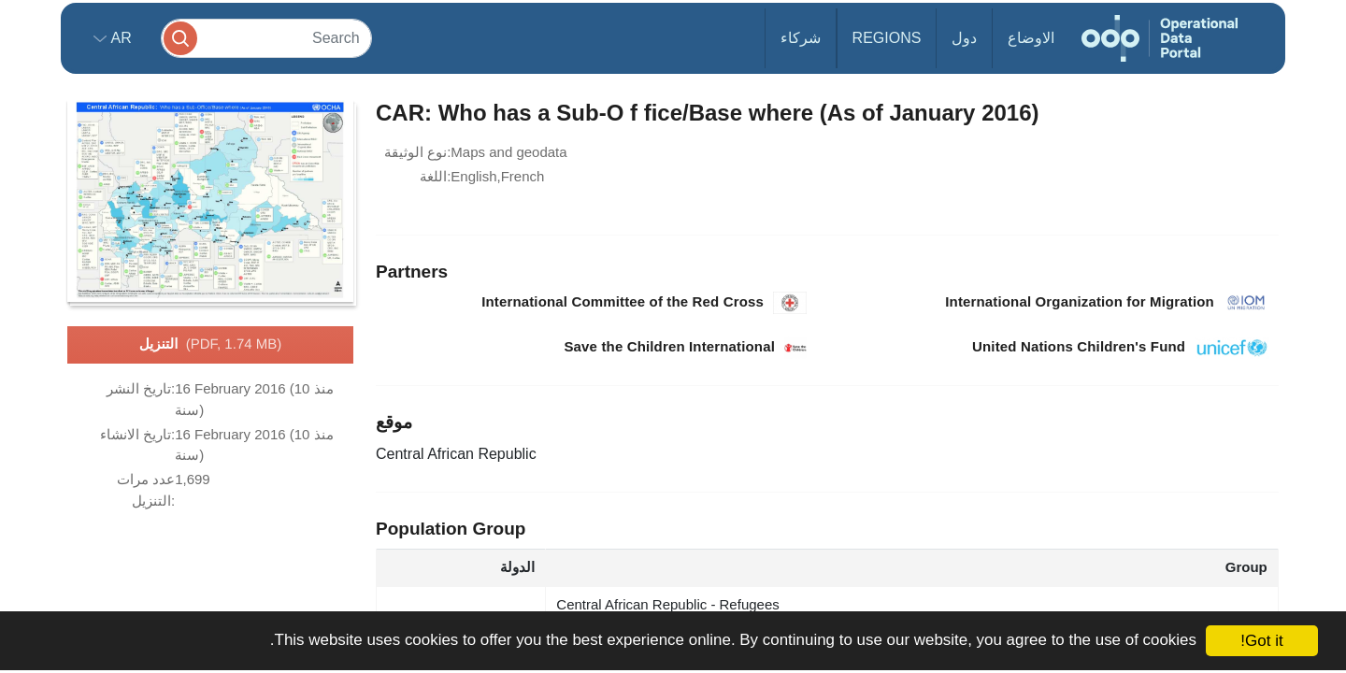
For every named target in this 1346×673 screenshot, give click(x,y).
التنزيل (210, 344)
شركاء (800, 38)
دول (964, 38)
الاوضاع (1031, 38)
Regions (887, 38)
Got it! (1261, 641)
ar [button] (119, 38)
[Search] (266, 38)
